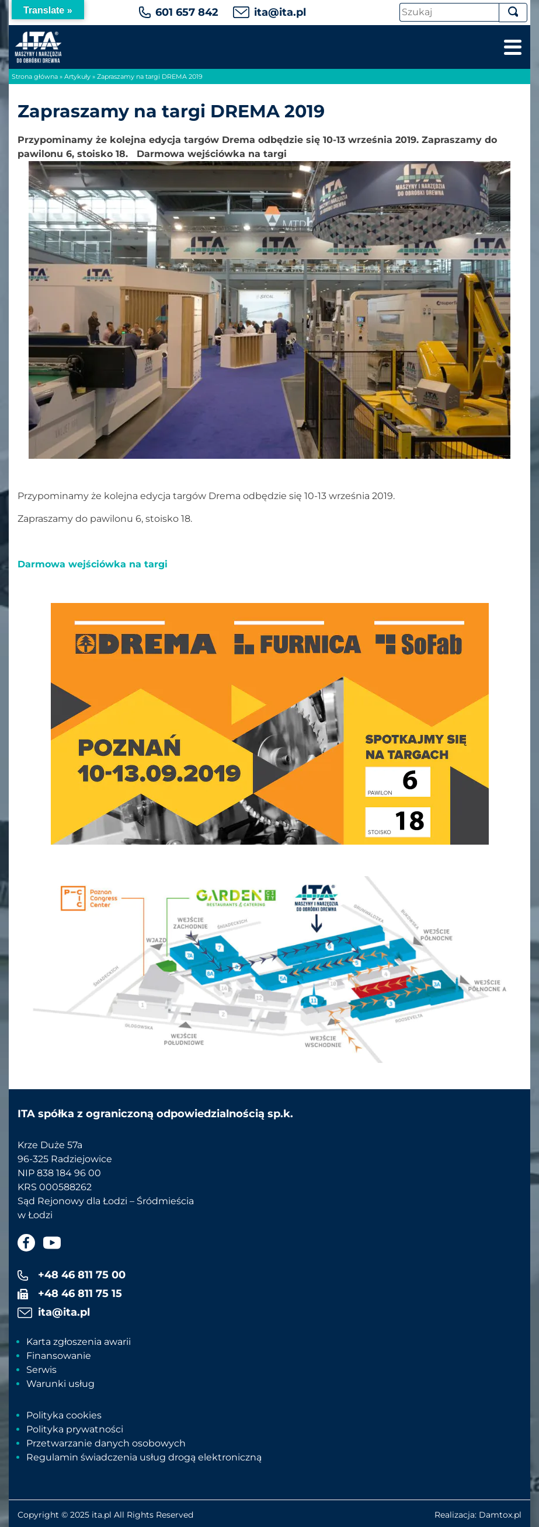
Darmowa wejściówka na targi (93, 564)
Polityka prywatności (74, 1429)
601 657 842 (186, 12)
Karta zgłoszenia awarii (78, 1341)
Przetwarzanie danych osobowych (106, 1443)
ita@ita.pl (280, 12)
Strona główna (35, 76)
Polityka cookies (64, 1415)
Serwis (41, 1369)
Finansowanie (58, 1355)
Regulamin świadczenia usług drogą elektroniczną (144, 1457)
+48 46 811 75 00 (82, 1274)
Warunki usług (60, 1383)
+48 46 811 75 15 (80, 1293)
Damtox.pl (500, 1514)
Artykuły (77, 76)
